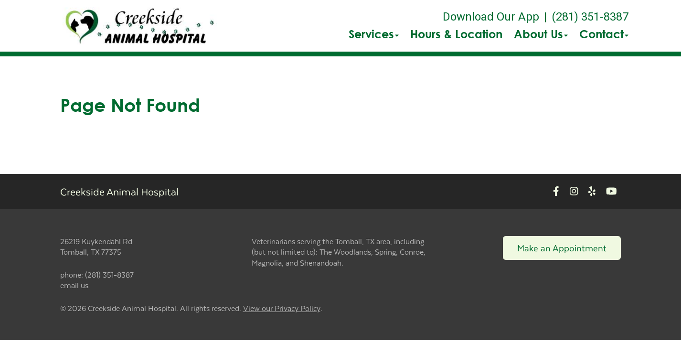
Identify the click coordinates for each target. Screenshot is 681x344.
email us (74, 285)
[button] (140, 26)
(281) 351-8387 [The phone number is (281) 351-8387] (590, 16)
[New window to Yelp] (592, 191)
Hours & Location (456, 34)
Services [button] (374, 34)
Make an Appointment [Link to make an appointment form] (562, 248)
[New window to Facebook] (556, 191)
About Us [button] (541, 34)
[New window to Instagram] (574, 191)
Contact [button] (603, 34)
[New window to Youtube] (611, 191)
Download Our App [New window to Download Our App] (491, 16)
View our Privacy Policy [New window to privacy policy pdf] (281, 308)
